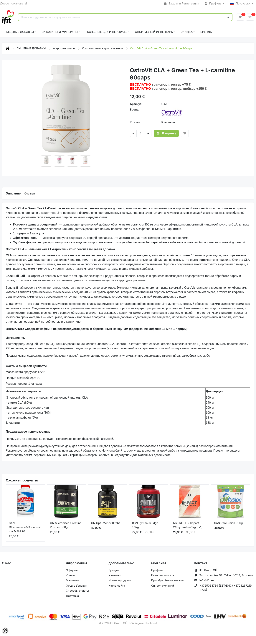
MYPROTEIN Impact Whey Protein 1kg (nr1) (187, 525)
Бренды (206, 32)
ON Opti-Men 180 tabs (105, 523)
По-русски (240, 3)
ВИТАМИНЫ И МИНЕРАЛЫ (60, 32)
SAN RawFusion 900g (228, 523)
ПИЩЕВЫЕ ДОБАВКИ (19, 32)
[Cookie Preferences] (5, 630)
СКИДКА (187, 32)
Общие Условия (76, 585)
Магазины (72, 580)
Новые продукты (119, 580)
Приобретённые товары (167, 580)
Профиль (213, 3)
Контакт (71, 575)
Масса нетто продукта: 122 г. (25, 372)
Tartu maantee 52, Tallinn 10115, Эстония (226, 575)
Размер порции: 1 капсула (24, 383)
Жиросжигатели (64, 48)
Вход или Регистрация (181, 3)
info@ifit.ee (206, 580)
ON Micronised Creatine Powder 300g (66, 525)
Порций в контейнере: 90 (23, 377)
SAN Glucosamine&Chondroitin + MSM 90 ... (25, 527)
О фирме (72, 570)
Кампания (115, 575)
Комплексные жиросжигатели (103, 48)
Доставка (72, 596)
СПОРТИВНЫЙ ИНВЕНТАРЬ (154, 32)
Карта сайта (116, 585)
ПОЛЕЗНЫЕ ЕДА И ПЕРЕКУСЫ (106, 32)
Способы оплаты (77, 590)
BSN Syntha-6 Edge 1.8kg (145, 525)
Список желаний (162, 585)
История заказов (162, 575)
